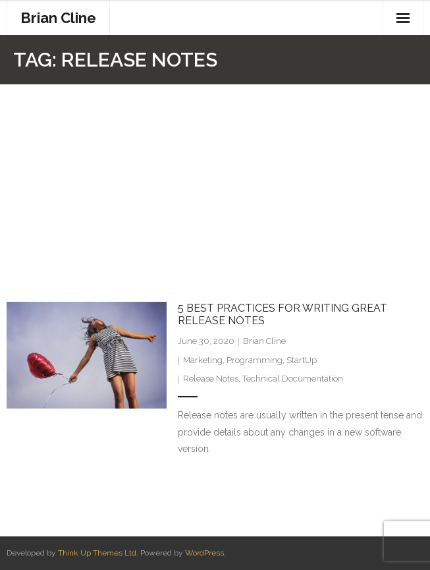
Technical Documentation (292, 379)
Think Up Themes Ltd (97, 552)
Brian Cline (264, 341)
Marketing (203, 360)
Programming (254, 360)
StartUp (301, 360)
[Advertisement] (215, 183)
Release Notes (210, 379)
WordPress (204, 552)
